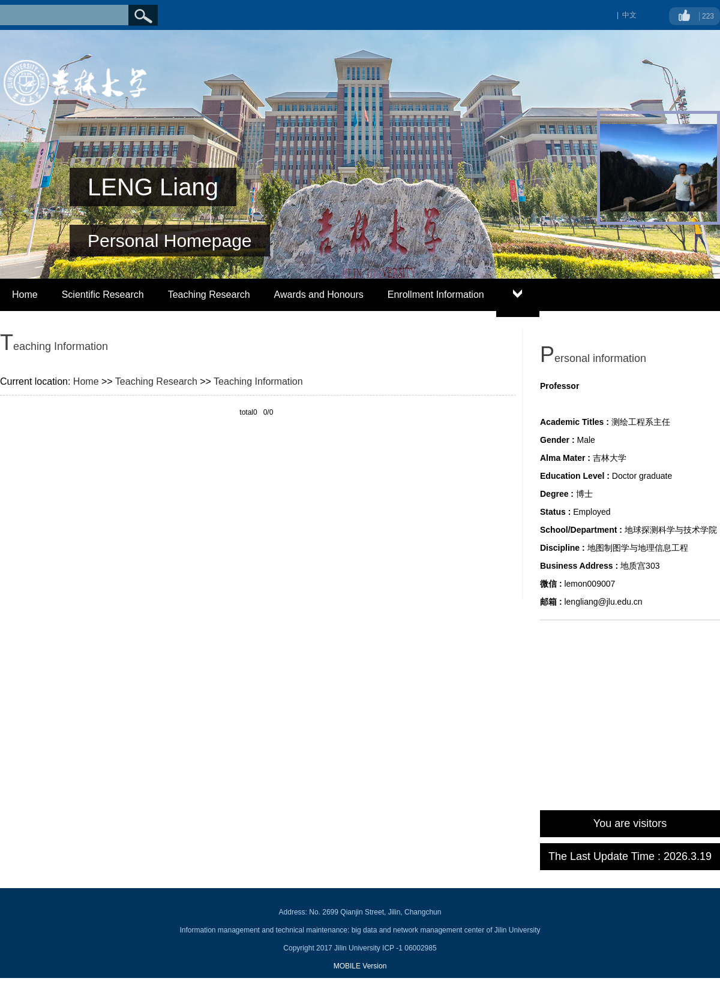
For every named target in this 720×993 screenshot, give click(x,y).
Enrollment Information (436, 294)
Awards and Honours (319, 294)
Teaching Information (258, 381)
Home (25, 294)
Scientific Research (103, 294)
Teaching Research (209, 294)
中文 (629, 15)
